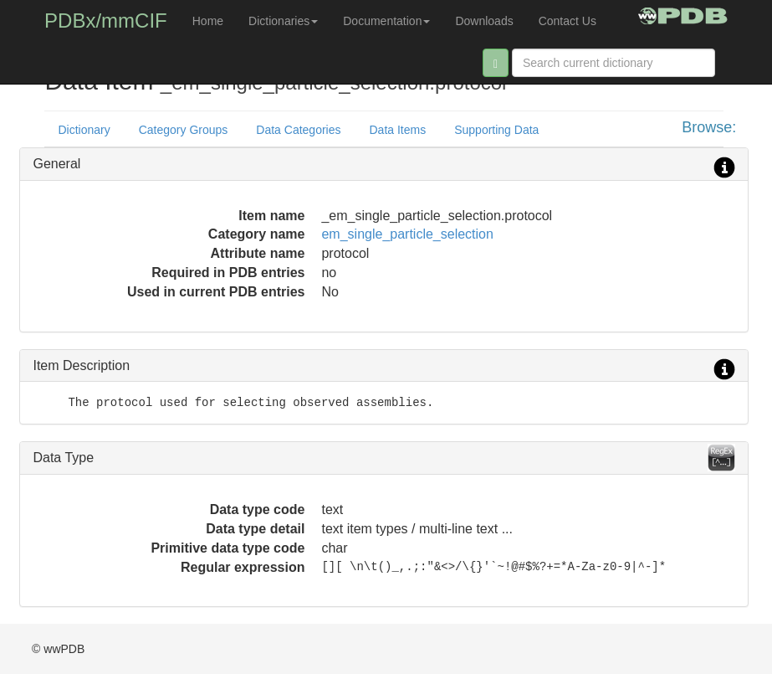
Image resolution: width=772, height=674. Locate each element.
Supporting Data (496, 129)
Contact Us (567, 21)
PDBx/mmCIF (105, 20)
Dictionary (84, 129)
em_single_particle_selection (407, 234)
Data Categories (298, 129)
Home (207, 21)
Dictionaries (283, 21)
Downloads (484, 21)
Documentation (386, 21)
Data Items (397, 129)
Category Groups (183, 129)
